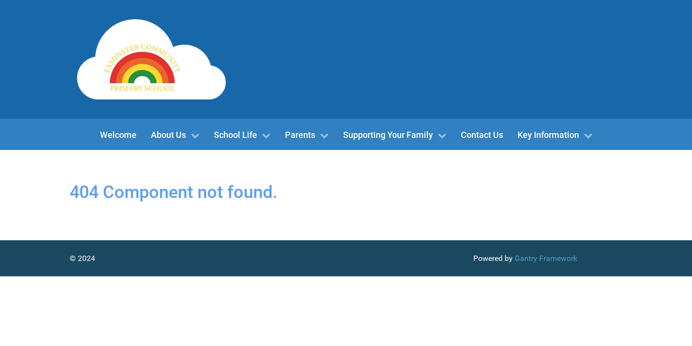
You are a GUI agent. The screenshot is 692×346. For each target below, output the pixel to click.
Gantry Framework (546, 258)
